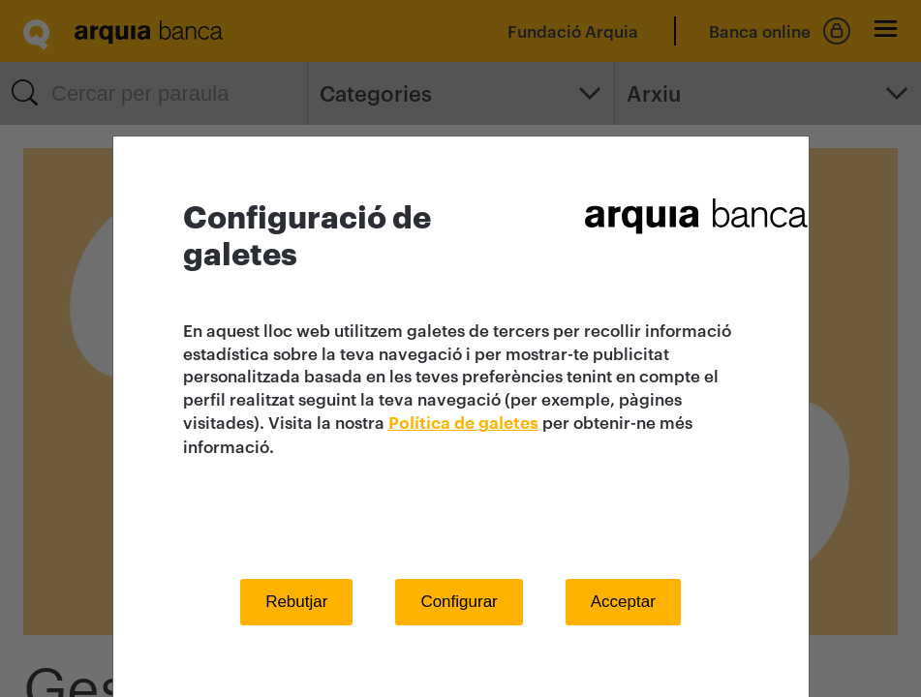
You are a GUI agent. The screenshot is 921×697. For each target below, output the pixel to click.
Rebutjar (296, 601)
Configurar (458, 601)
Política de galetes (463, 423)
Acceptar (623, 601)
